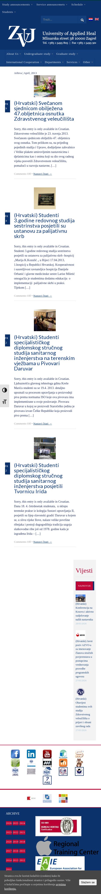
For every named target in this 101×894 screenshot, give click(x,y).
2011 (9, 869)
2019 (15, 841)
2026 (9, 823)
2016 (15, 850)
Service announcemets (51, 5)
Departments (54, 62)
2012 (22, 860)
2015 (22, 850)
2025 (15, 823)
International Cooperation (23, 62)
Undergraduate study (38, 54)
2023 (9, 832)
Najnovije (84, 585)
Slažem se (88, 882)
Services (73, 62)
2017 (9, 850)
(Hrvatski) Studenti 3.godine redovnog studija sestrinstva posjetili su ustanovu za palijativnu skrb (44, 225)
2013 (15, 860)
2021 (22, 832)
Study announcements (16, 5)
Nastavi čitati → (42, 173)
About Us (13, 54)
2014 (9, 860)
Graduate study (67, 54)
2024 (22, 823)
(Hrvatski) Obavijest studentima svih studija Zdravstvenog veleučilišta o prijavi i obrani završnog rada (84, 712)
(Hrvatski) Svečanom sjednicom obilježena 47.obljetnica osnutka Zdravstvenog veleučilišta (44, 111)
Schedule (77, 5)
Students (8, 12)
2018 (22, 841)
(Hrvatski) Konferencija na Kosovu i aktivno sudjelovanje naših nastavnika (85, 611)
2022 (15, 832)
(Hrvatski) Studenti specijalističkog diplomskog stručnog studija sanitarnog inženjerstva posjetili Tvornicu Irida (38, 478)
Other (88, 62)
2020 (9, 841)
